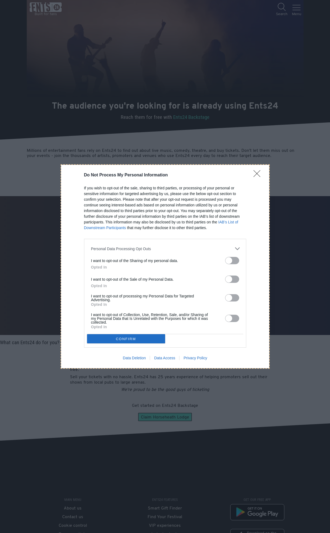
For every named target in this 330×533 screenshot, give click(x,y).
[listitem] (165, 249)
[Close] (259, 175)
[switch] (232, 260)
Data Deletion (134, 358)
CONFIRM (126, 339)
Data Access (164, 358)
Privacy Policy (195, 358)
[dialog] (165, 266)
